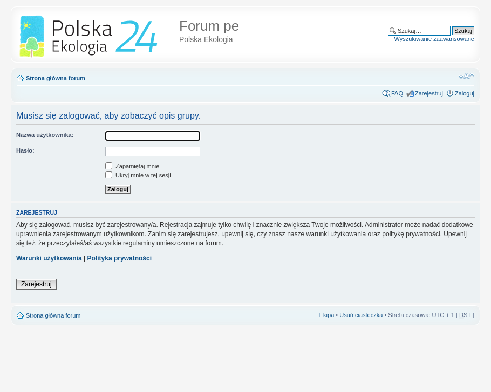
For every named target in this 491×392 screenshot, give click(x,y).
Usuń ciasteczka (361, 315)
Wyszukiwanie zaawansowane (434, 39)
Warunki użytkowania (49, 258)
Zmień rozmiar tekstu (466, 76)
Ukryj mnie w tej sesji (138, 175)
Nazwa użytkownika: (44, 135)
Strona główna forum (55, 78)
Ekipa (327, 315)
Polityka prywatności (119, 258)
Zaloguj (464, 93)
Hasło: (25, 150)
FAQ (397, 93)
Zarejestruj (429, 93)
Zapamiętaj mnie (132, 166)
